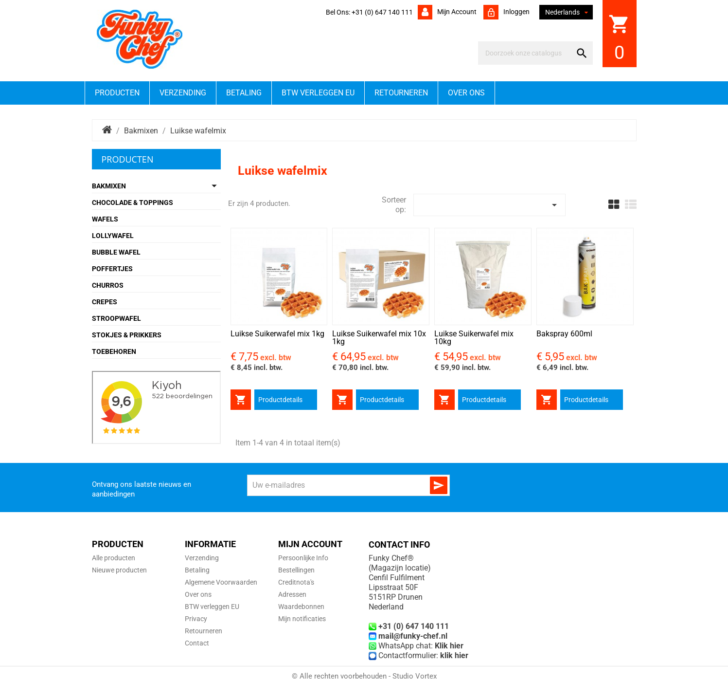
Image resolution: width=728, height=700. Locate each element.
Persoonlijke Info (303, 558)
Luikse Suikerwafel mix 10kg (474, 337)
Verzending (183, 92)
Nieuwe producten (119, 570)
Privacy (196, 619)
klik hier (454, 655)
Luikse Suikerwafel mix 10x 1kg (379, 337)
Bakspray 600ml (564, 333)
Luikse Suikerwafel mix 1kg (277, 333)
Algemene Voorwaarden (221, 582)
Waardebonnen (301, 606)
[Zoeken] (526, 53)
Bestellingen (296, 570)
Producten (117, 92)
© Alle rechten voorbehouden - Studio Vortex (364, 676)
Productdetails (280, 400)
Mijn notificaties (302, 619)
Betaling (244, 92)
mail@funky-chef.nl (412, 636)
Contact (197, 643)
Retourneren (401, 92)
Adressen (292, 594)
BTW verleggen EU (318, 92)
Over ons (466, 92)
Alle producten (113, 558)
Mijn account (456, 12)
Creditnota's (296, 582)
